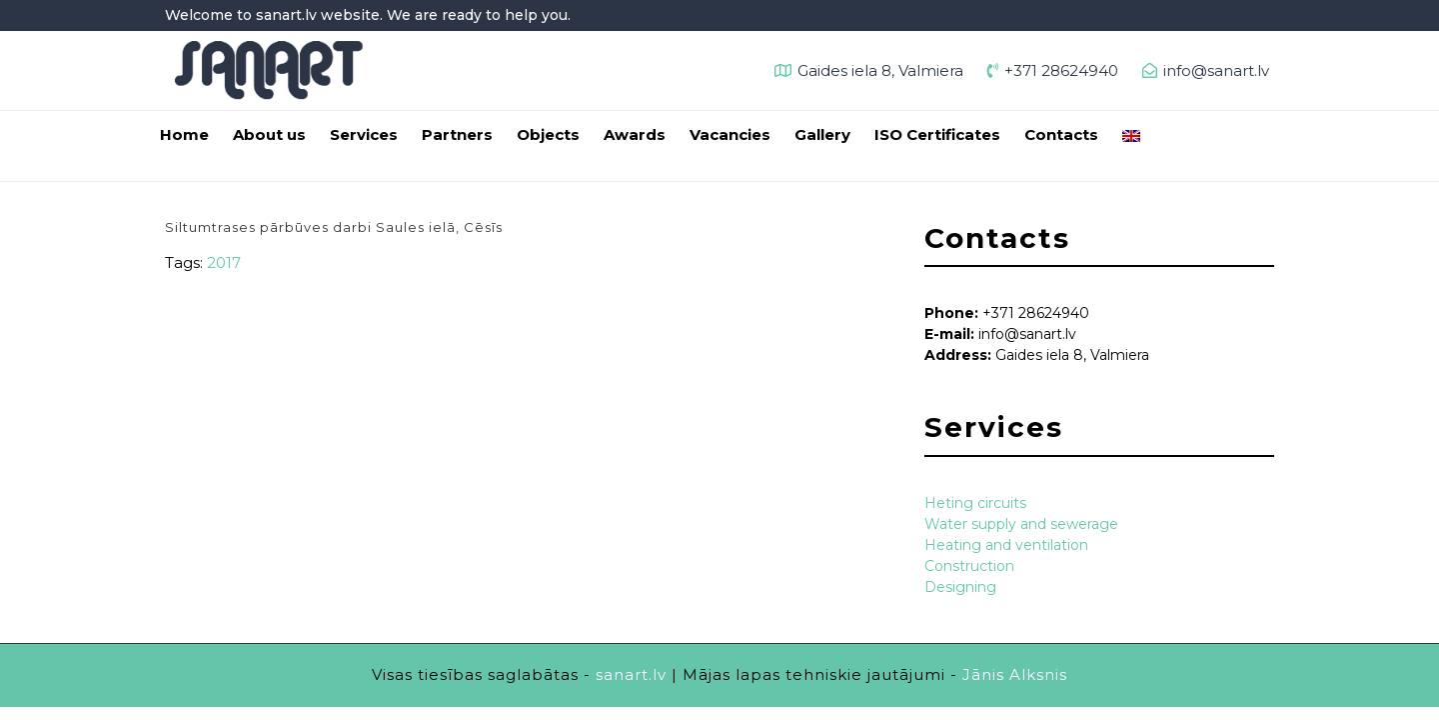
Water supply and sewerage (1021, 524)
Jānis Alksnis (1014, 674)
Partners (457, 134)
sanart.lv (631, 674)
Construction (969, 566)
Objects (548, 134)
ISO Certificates (937, 134)
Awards (635, 134)
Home (184, 134)
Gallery (822, 134)
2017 (224, 262)
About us (269, 134)
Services (364, 134)
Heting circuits (975, 503)
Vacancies (730, 134)
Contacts (1061, 134)
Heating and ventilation (1006, 545)
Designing (960, 587)
